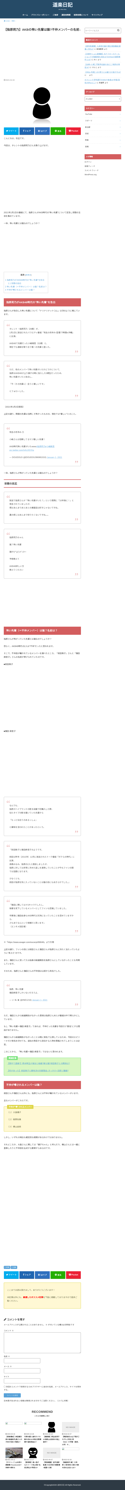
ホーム (25, 15)
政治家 (87, 127)
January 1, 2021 (54, 457)
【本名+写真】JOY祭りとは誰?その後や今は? (103, 72)
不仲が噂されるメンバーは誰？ (20, 290)
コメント (9, 1331)
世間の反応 (14, 283)
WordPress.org (91, 175)
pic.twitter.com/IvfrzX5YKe (21, 450)
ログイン (88, 162)
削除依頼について (81, 15)
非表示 (28, 275)
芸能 (14, 1267)
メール (8, 1366)
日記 (87, 134)
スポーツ (88, 121)
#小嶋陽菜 (49, 446)
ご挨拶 (55, 15)
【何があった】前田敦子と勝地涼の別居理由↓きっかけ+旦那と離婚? (37, 1071)
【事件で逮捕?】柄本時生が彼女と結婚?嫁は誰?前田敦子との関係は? (38, 1063)
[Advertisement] (42, 52)
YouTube (88, 114)
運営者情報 (66, 15)
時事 (7, 1267)
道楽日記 (62, 5)
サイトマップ (97, 15)
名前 (7, 1356)
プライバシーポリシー (40, 15)
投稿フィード (90, 166)
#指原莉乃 (40, 446)
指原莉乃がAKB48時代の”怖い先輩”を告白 (24, 280)
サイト (6, 1377)
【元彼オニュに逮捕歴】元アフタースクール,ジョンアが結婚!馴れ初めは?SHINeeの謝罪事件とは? (102, 57)
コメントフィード (92, 170)
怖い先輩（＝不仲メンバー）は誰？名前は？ (26, 287)
